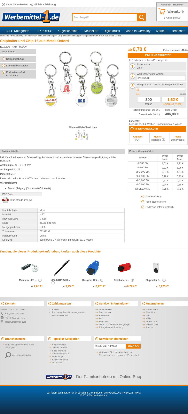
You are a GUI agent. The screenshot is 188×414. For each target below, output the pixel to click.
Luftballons (57, 362)
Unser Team (152, 309)
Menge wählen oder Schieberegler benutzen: (160, 84)
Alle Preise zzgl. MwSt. (129, 392)
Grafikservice (105, 309)
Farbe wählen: (144, 64)
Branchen (178, 31)
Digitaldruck (112, 31)
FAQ (101, 318)
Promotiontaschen (60, 353)
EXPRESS (44, 31)
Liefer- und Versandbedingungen (114, 324)
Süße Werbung (59, 351)
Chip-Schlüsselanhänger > (70, 36)
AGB (148, 318)
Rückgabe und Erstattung (111, 327)
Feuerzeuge (58, 356)
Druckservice (105, 312)
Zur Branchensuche (18, 355)
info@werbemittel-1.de (15, 322)
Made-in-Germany (138, 31)
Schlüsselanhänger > (48, 36)
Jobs (148, 315)
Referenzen (104, 315)
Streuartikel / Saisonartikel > (24, 36)
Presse (149, 327)
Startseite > (5, 36)
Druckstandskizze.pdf (21, 200)
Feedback (103, 321)
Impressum (151, 321)
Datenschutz (152, 324)
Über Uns (150, 312)
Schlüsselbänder (60, 359)
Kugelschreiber (68, 31)
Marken (161, 31)
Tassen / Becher (59, 347)
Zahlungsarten (61, 303)
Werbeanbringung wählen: (150, 74)
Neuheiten (91, 31)
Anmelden (166, 5)
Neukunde (178, 5)
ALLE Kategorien (17, 31)
